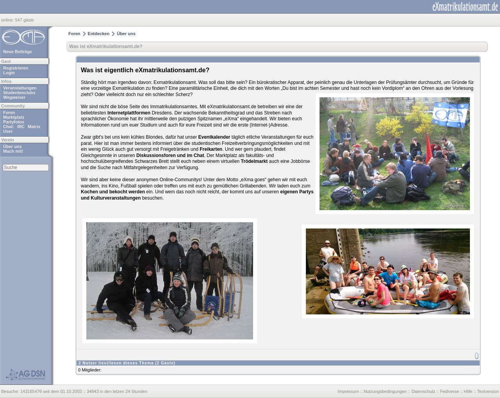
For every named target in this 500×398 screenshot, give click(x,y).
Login (9, 72)
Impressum (348, 391)
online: (8, 20)
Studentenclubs (19, 92)
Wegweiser (14, 97)
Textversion (488, 391)
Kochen (89, 192)
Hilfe (468, 391)
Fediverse (449, 391)
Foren (9, 112)
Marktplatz (13, 117)
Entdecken (99, 33)
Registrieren (15, 68)
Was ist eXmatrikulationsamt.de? (106, 46)
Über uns (12, 146)
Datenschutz (423, 391)
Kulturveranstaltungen (116, 198)
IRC (21, 126)
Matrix (34, 126)
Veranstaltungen (20, 88)
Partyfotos (13, 122)
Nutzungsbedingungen (385, 391)
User (7, 131)
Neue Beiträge (17, 51)
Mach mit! (13, 151)
